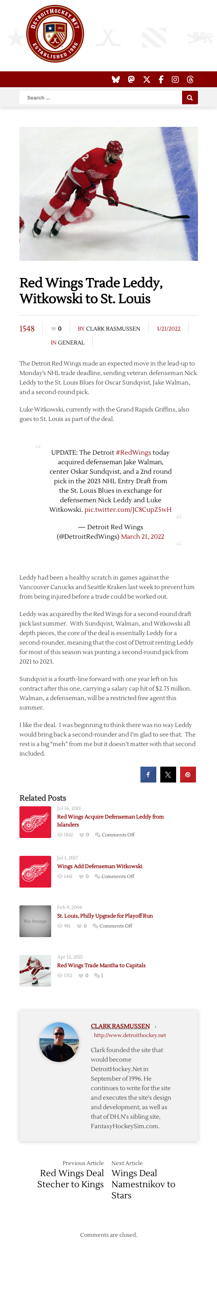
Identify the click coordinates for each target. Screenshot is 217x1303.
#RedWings (133, 453)
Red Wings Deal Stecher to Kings (70, 1179)
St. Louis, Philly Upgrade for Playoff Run (105, 916)
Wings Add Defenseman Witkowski (99, 866)
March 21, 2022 (142, 537)
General (71, 342)
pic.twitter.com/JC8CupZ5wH (128, 510)
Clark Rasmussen (113, 329)
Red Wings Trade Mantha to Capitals (101, 965)
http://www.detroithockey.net (130, 1035)
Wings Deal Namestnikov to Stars (143, 1184)
